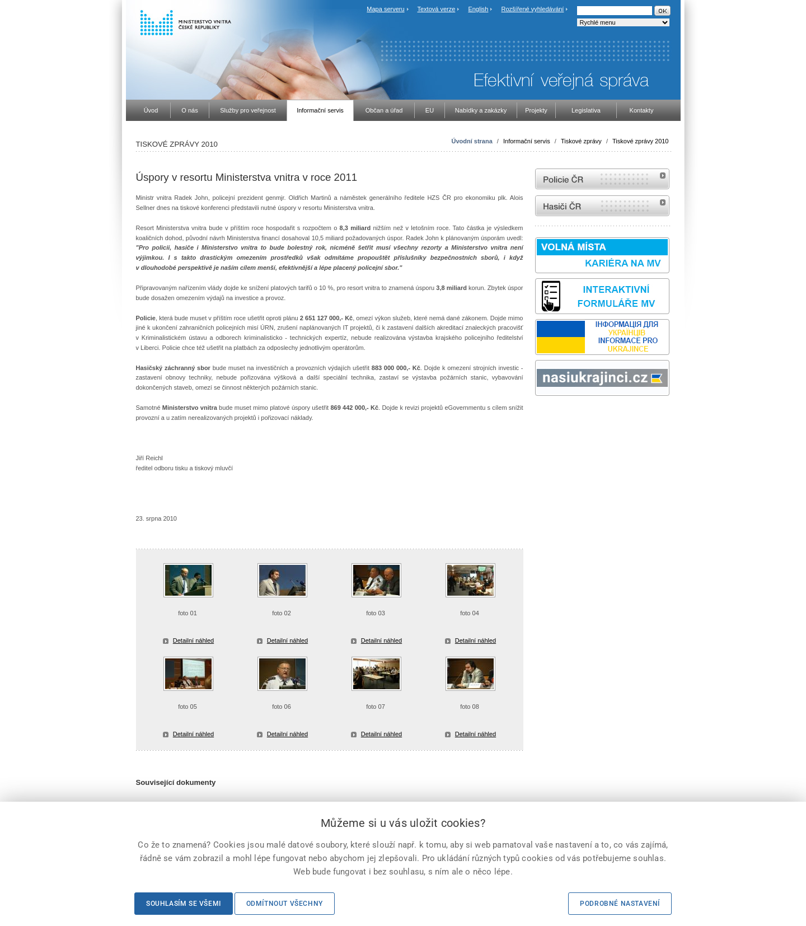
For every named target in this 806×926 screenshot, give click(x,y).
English (478, 9)
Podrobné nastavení (620, 904)
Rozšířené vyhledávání (533, 9)
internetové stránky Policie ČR (602, 179)
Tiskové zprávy (581, 141)
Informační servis (526, 141)
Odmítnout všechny (284, 904)
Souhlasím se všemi (183, 904)
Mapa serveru (385, 9)
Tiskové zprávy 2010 (640, 141)
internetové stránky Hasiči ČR (602, 205)
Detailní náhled (193, 640)
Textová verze (436, 9)
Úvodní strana (471, 141)
